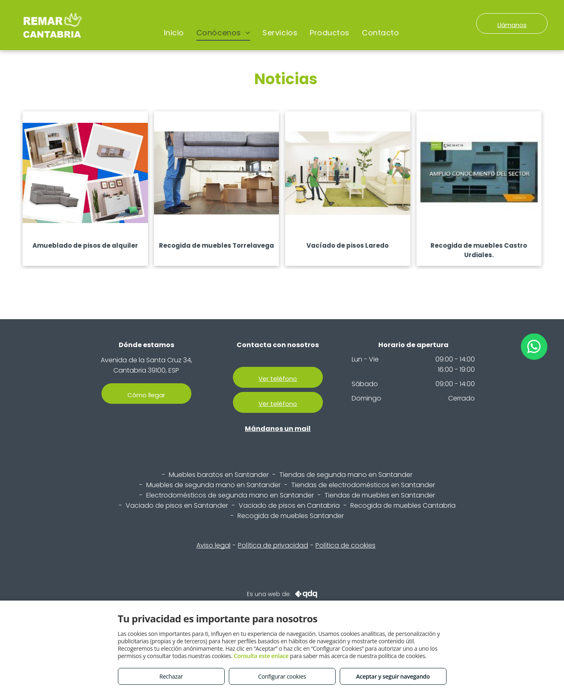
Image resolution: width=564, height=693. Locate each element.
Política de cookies (345, 545)
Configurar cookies (282, 676)
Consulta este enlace (261, 656)
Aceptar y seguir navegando (393, 676)
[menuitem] (174, 33)
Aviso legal (213, 545)
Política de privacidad (273, 545)
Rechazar (171, 676)
